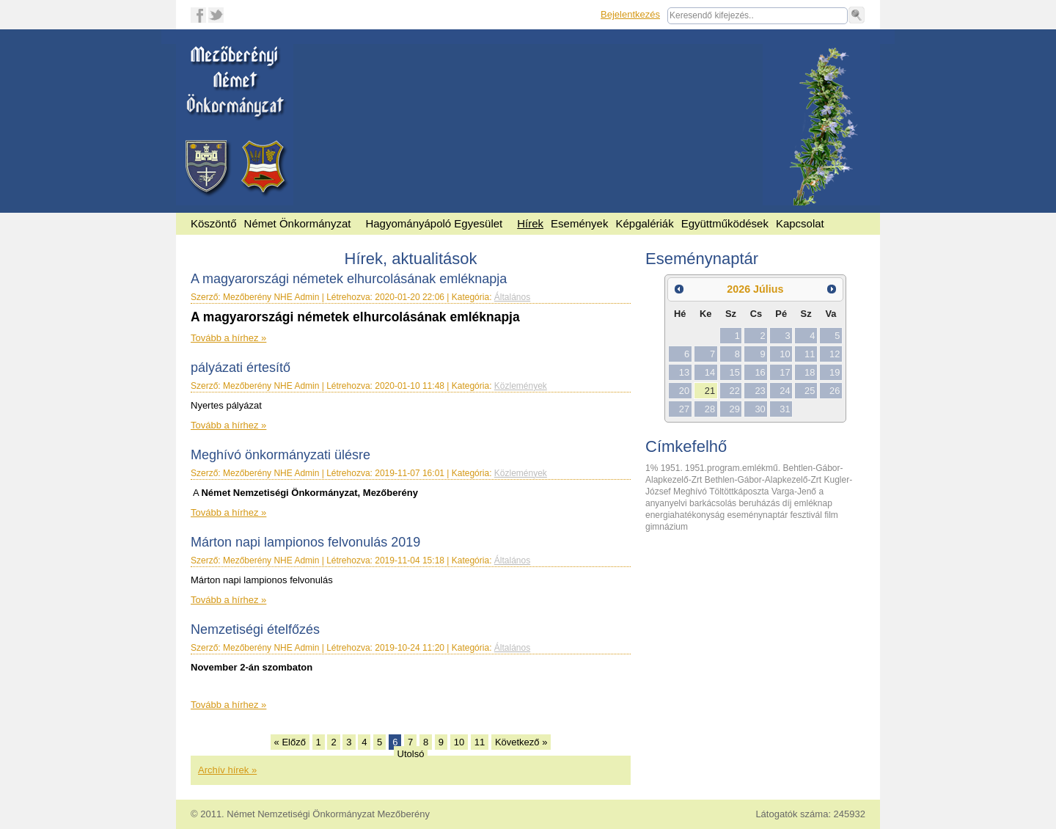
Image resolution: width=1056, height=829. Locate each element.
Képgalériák (644, 223)
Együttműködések (725, 223)
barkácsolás (713, 503)
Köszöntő (214, 223)
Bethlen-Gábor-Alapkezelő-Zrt (764, 480)
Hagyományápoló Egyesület (433, 223)
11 (479, 742)
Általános (512, 297)
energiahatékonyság (686, 515)
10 (459, 742)
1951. (673, 468)
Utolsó (411, 753)
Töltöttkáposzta (740, 491)
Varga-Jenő (794, 491)
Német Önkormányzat (297, 223)
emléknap (813, 503)
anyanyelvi (667, 503)
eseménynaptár (758, 515)
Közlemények (520, 386)
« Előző (290, 742)
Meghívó (691, 491)
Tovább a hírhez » (228, 337)
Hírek (530, 223)
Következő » (521, 742)
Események (579, 223)
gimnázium (666, 527)
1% (653, 468)
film (831, 515)
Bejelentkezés (630, 14)
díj (788, 503)
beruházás (760, 503)
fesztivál (807, 515)
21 (710, 390)
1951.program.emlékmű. (733, 468)
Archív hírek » (227, 769)
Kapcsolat (800, 223)
